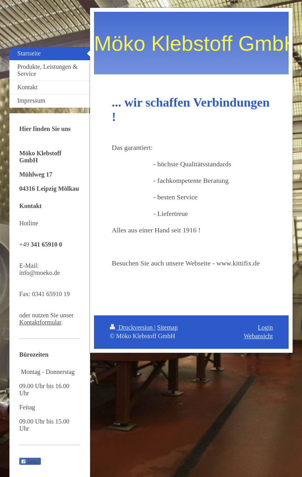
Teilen (30, 461)
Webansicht (258, 336)
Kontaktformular (40, 322)
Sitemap (167, 327)
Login (265, 327)
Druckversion (132, 327)
